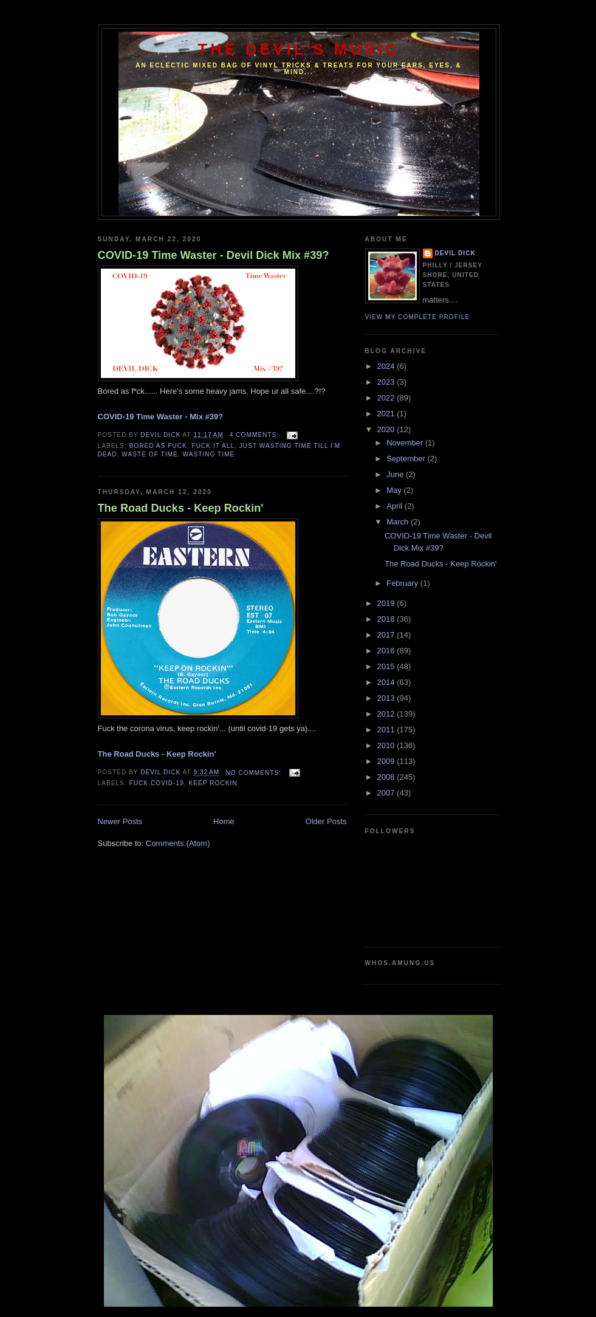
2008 (387, 777)
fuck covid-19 (156, 783)
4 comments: (255, 435)
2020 (387, 429)
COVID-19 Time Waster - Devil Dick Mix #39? (213, 255)
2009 (387, 761)
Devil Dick (455, 253)
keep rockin (212, 783)
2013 (387, 698)
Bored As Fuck (158, 445)
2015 (387, 666)
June (396, 474)
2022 (387, 397)
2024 (387, 366)
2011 (387, 729)
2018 (387, 619)
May (394, 490)
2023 (387, 382)
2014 (387, 682)
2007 (387, 792)
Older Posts (326, 821)
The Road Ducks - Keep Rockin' (181, 508)
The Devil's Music (299, 49)
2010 (387, 745)
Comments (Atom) (178, 843)
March (398, 521)
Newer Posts (120, 821)
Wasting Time (209, 454)
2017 (387, 634)
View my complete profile (417, 317)
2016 (387, 650)
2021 (387, 413)
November (405, 442)
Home (224, 821)
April (395, 506)
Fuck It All (213, 445)
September (406, 458)
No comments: (254, 772)
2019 (387, 603)
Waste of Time (150, 454)
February (403, 583)
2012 (387, 713)
